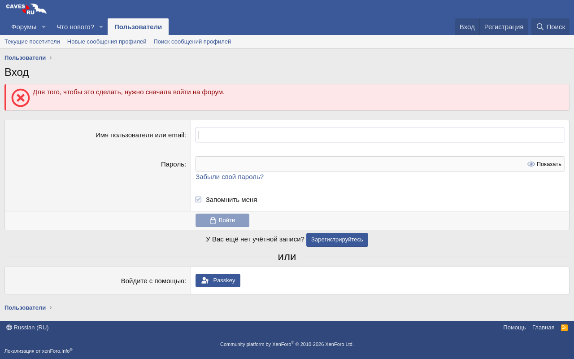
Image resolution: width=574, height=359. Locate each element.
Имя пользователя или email (140, 135)
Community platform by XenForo (287, 344)
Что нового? (75, 27)
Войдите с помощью (152, 281)
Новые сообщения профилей (107, 41)
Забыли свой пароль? (230, 176)
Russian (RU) (27, 327)
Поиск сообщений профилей (192, 41)
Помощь (514, 327)
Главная (543, 327)
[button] (43, 26)
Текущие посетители (32, 41)
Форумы (23, 27)
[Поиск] (550, 26)
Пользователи (138, 27)
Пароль (172, 164)
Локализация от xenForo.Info (38, 351)
